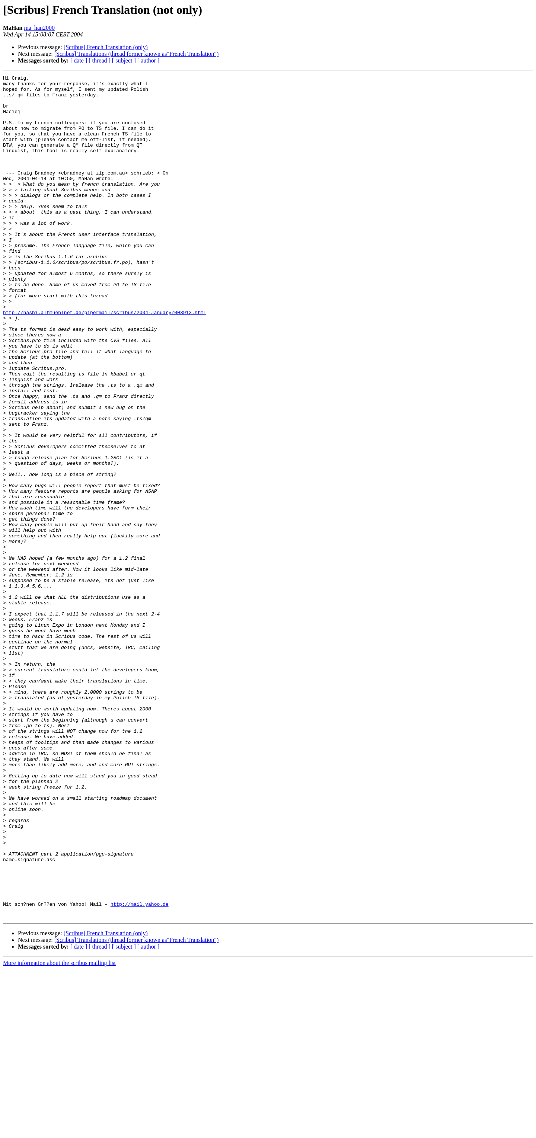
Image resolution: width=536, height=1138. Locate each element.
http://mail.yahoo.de (140, 1070)
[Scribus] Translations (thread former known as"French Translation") (136, 54)
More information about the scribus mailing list (59, 1131)
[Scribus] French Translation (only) (106, 47)
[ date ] (78, 60)
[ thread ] (100, 60)
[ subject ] (124, 60)
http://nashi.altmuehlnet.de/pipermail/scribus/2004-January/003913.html (104, 360)
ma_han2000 (39, 28)
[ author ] (148, 60)
